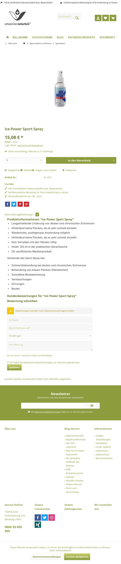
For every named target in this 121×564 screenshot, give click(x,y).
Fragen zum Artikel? (44, 170)
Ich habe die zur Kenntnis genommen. (45, 362)
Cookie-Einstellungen (103, 437)
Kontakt (70, 476)
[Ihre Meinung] (49, 346)
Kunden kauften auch (16, 378)
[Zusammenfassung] (49, 328)
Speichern (14, 367)
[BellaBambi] (20, 37)
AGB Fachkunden (75, 435)
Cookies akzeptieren (77, 556)
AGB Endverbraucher (74, 471)
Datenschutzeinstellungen (47, 556)
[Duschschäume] (42, 37)
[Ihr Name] (49, 320)
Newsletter (101, 443)
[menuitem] (113, 18)
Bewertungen (29, 214)
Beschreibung (12, 214)
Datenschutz (102, 454)
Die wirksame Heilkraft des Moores (73, 462)
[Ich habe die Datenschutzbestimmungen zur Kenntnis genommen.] (8, 362)
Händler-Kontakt (74, 480)
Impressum (102, 450)
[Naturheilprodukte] (81, 37)
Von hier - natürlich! (71, 445)
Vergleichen (12, 170)
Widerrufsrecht (74, 484)
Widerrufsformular (76, 439)
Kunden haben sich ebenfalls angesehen (49, 378)
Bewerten (69, 170)
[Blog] (60, 37)
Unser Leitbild (103, 446)
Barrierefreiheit (104, 458)
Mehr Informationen (60, 550)
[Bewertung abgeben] (49, 336)
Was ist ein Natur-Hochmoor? (75, 452)
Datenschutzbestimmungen (38, 362)
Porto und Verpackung (72, 490)
